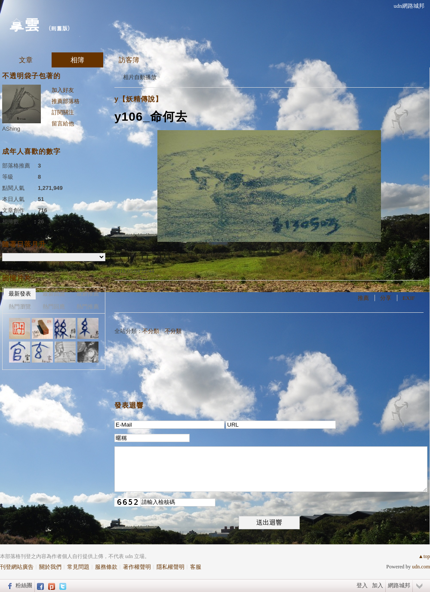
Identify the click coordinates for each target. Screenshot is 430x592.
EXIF (408, 298)
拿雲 (24, 24)
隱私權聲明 (170, 567)
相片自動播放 (140, 77)
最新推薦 (88, 293)
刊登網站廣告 (17, 567)
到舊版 (59, 28)
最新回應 (54, 293)
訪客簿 (129, 60)
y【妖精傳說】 (138, 99)
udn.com (421, 567)
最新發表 (20, 293)
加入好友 (63, 90)
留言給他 (63, 123)
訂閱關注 (63, 112)
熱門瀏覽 (20, 306)
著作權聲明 (137, 567)
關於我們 (50, 567)
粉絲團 (23, 585)
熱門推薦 (88, 306)
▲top (424, 556)
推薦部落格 (66, 101)
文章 (26, 60)
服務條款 (106, 567)
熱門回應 (54, 306)
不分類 (150, 331)
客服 (195, 567)
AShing (11, 128)
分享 (385, 298)
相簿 (77, 60)
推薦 (363, 298)
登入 (362, 585)
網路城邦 (399, 585)
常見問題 (78, 567)
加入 (377, 585)
